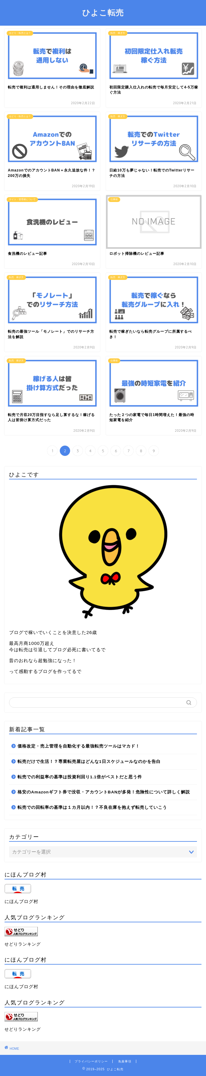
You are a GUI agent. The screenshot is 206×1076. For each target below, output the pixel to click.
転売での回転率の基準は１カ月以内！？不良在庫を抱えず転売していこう (92, 807)
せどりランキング (23, 944)
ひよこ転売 (103, 12)
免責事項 (124, 1061)
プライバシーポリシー (91, 1061)
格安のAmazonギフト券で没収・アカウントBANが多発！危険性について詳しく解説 (104, 792)
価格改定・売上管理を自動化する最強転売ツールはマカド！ (79, 746)
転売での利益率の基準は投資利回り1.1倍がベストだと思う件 (80, 777)
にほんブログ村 (21, 901)
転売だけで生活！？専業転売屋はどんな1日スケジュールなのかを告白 (89, 761)
